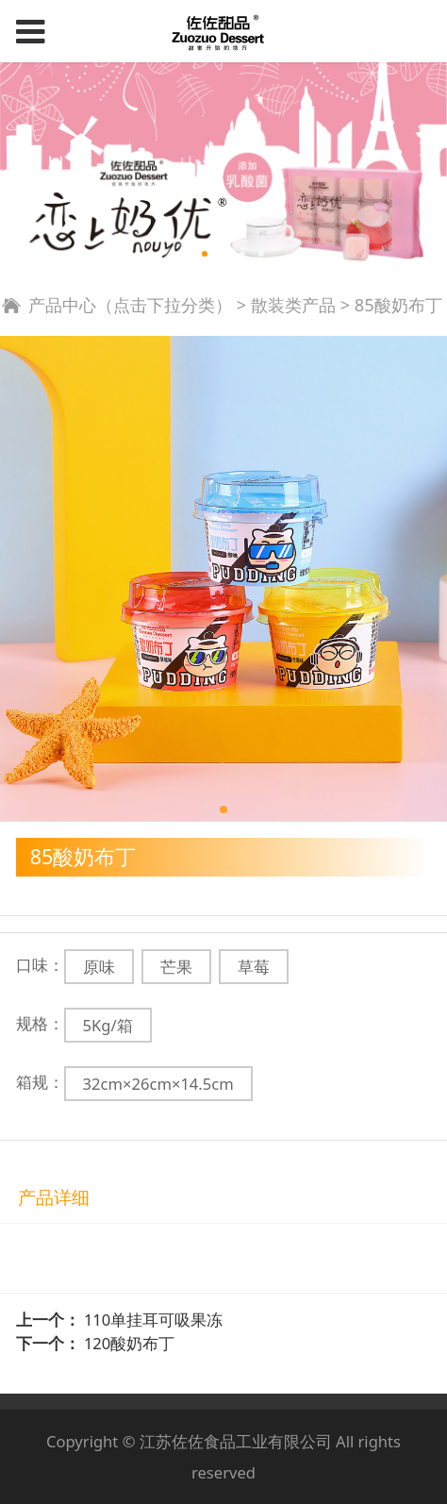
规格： (40, 1023)
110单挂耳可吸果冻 (153, 1319)
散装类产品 (293, 304)
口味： (40, 965)
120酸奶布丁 (129, 1343)
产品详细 (54, 1197)
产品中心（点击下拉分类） (130, 304)
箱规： (40, 1082)
